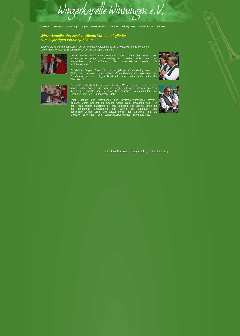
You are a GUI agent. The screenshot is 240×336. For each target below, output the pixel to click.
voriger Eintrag (139, 151)
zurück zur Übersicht (116, 151)
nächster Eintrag (159, 151)
